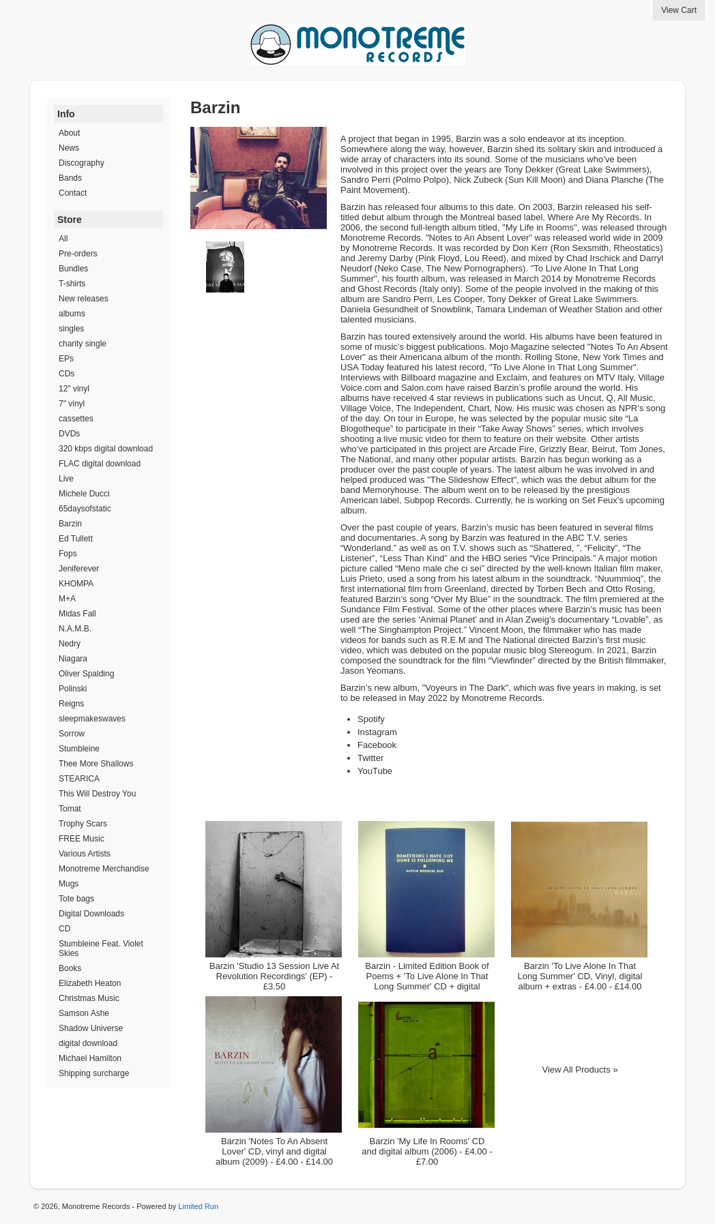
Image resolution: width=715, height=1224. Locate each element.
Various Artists (85, 854)
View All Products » (579, 1069)
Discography (81, 163)
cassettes (76, 418)
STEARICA (79, 778)
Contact (73, 193)
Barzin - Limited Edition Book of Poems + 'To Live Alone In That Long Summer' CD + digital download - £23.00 (426, 981)
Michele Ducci (84, 493)
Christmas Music (89, 998)
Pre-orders (78, 253)
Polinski (73, 688)
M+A (67, 598)
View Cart (679, 10)
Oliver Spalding (86, 673)
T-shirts (72, 283)
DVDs (69, 433)
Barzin (70, 523)
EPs (66, 358)
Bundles (73, 268)
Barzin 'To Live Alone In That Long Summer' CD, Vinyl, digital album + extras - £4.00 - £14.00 (580, 976)
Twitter (370, 758)
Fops (68, 553)
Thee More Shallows (96, 763)
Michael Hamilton (90, 1058)
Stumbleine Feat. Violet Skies (101, 948)
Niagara (73, 658)
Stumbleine (79, 748)
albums (72, 313)
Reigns (71, 703)
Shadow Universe (91, 1028)
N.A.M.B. (75, 628)
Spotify (371, 719)
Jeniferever (79, 568)
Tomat (70, 808)
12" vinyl (74, 388)
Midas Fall (77, 613)
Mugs (68, 884)
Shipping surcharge (94, 1073)
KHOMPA (76, 583)
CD (64, 929)
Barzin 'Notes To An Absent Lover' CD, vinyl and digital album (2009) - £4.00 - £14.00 (274, 1151)
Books (70, 968)
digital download (88, 1043)
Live (66, 478)
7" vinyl (72, 403)
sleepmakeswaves (92, 718)
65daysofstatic (85, 508)
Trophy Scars (83, 824)
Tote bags (76, 899)
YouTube (375, 771)
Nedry (70, 643)
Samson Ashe (84, 1013)
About (69, 133)
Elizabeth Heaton (90, 983)
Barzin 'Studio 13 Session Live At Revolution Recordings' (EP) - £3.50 (274, 976)
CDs (66, 373)
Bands (70, 178)
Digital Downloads (91, 914)
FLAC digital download (100, 463)
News (69, 148)
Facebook (377, 745)
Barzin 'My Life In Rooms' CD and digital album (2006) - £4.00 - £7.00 (427, 1151)
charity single (82, 343)
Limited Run (198, 1206)
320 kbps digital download (106, 448)
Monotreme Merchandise (104, 869)
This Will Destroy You (97, 793)
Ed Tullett (76, 538)
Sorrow (72, 733)
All (63, 238)
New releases (83, 298)
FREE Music (81, 839)
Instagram (377, 732)
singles (71, 328)
